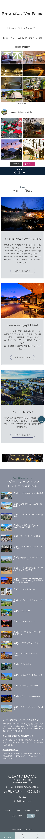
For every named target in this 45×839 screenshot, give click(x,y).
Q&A (38, 810)
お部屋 (7, 810)
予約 (31, 816)
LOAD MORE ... (22, 103)
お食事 (17, 810)
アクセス (28, 810)
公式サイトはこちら (22, 271)
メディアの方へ (18, 816)
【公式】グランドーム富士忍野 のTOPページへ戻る (22, 38)
